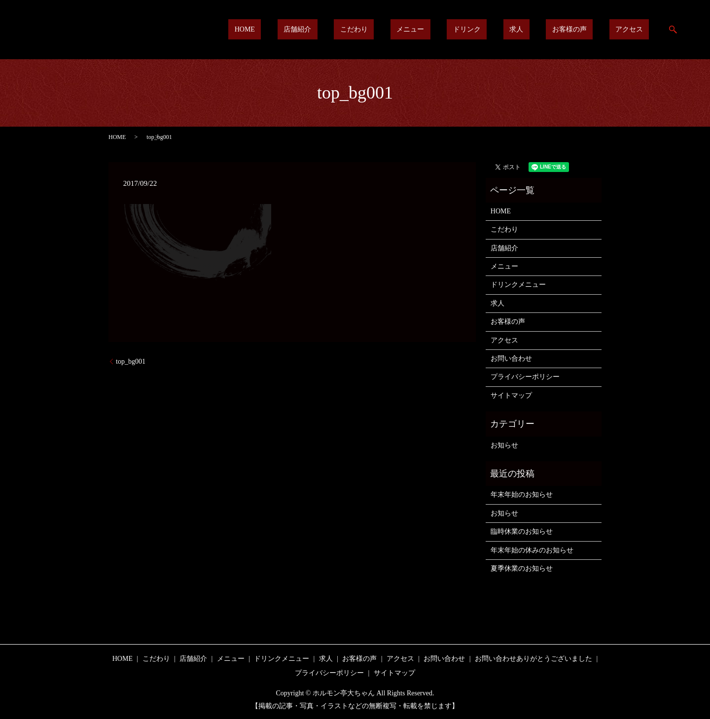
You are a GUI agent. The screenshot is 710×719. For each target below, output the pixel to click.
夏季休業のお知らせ (522, 568)
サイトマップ (511, 395)
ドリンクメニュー (518, 284)
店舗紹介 (377, 30)
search (673, 29)
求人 (547, 30)
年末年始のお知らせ (522, 494)
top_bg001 (130, 361)
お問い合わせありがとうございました (533, 658)
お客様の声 (587, 30)
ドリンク (510, 30)
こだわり (421, 30)
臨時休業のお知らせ (522, 531)
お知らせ (504, 445)
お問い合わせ (511, 358)
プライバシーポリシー (525, 376)
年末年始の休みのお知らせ (532, 550)
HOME (336, 30)
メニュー (465, 30)
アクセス (635, 30)
